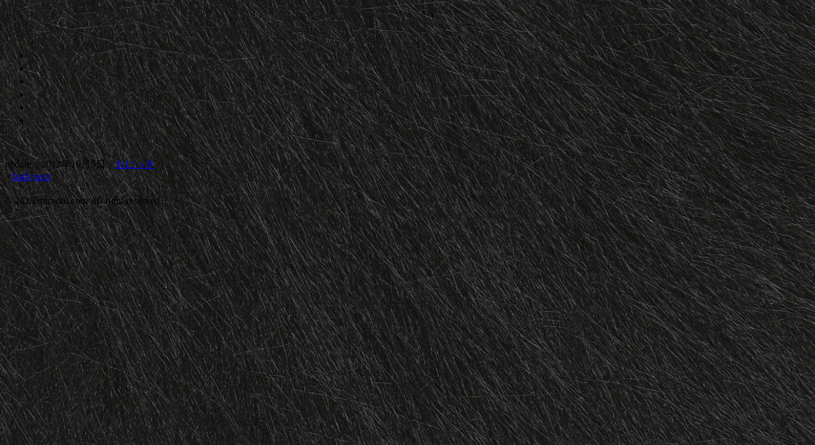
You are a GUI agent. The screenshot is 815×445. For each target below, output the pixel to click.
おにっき (135, 164)
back (21, 176)
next (42, 176)
